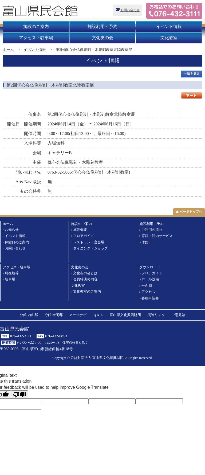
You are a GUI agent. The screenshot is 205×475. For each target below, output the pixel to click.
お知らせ (12, 230)
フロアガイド (83, 236)
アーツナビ (77, 315)
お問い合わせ (130, 10)
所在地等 (12, 273)
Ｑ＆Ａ (98, 315)
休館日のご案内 (17, 242)
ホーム (8, 49)
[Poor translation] (19, 394)
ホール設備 (150, 279)
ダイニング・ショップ (90, 248)
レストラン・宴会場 (88, 242)
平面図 (146, 286)
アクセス (148, 292)
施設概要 (80, 230)
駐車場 (10, 279)
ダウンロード (149, 267)
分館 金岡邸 (54, 315)
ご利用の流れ (151, 230)
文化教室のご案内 (87, 291)
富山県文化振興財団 (125, 315)
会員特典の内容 (85, 279)
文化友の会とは (85, 273)
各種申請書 (150, 298)
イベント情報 (169, 26)
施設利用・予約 (102, 26)
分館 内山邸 (29, 315)
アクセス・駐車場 (36, 37)
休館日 (146, 242)
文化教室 (169, 37)
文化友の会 (102, 37)
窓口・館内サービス (157, 236)
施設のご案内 (36, 26)
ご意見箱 (178, 315)
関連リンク (156, 315)
